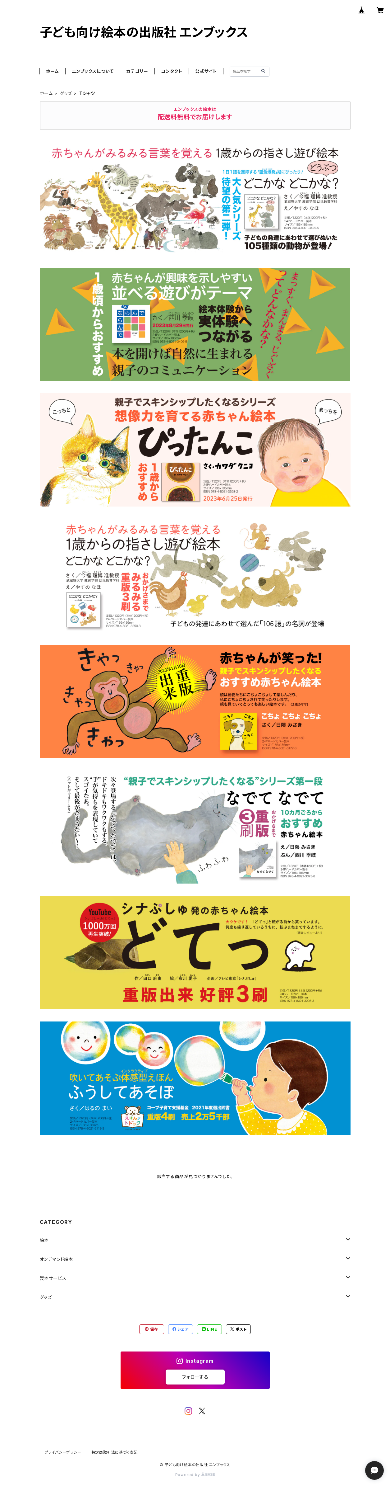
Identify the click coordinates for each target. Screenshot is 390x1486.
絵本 (44, 1240)
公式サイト (206, 71)
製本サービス (53, 1278)
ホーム (52, 71)
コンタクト (171, 71)
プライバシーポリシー (63, 1452)
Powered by (195, 1474)
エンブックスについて (93, 71)
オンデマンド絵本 (56, 1259)
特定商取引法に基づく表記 (114, 1452)
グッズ (66, 93)
